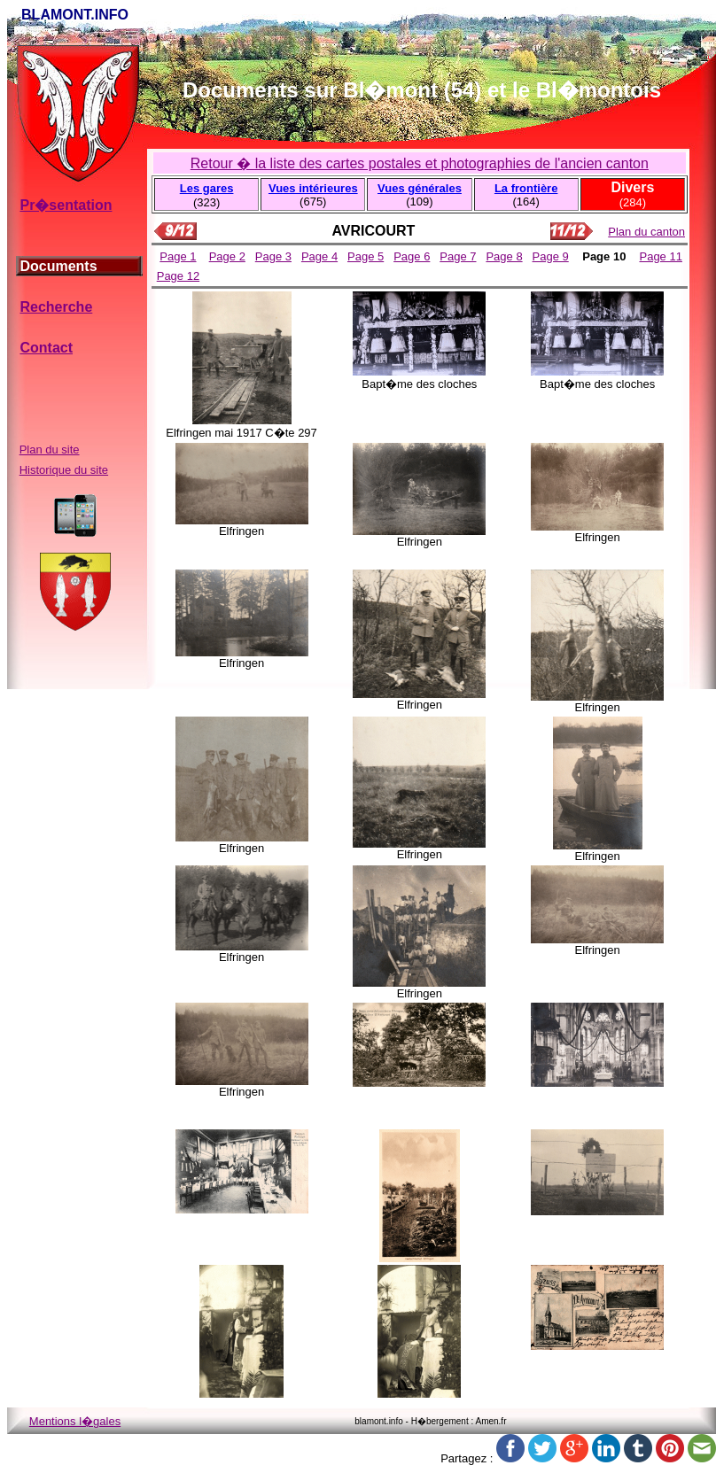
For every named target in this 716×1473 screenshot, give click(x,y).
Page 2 (227, 256)
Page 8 (504, 256)
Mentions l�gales (75, 1421)
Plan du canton (646, 231)
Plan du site (49, 449)
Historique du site (63, 470)
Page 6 (411, 256)
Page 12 (178, 276)
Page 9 (551, 256)
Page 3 (273, 256)
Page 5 (365, 256)
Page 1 (178, 256)
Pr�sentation (65, 205)
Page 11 (660, 256)
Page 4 (319, 256)
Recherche (55, 306)
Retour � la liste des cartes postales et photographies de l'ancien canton (420, 163)
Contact (46, 347)
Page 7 (458, 256)
